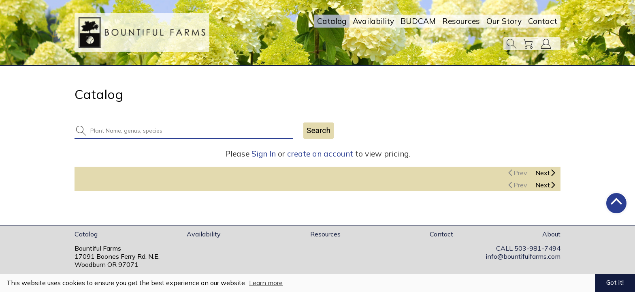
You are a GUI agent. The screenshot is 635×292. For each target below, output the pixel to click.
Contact (542, 21)
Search (318, 130)
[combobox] (188, 130)
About (551, 234)
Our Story (504, 21)
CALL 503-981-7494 (528, 248)
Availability (373, 21)
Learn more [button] (266, 283)
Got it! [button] (615, 282)
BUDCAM (418, 21)
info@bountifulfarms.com (523, 256)
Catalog (331, 21)
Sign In (263, 154)
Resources (461, 21)
